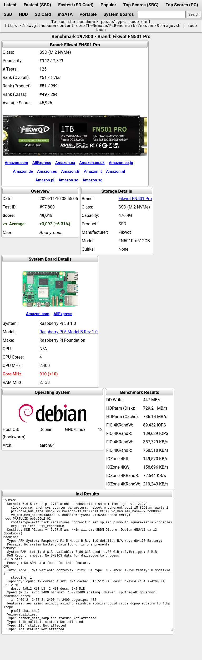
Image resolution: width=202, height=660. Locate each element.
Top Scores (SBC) (141, 4)
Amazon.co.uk (91, 162)
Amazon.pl (45, 180)
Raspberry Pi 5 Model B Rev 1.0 (68, 331)
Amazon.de (23, 171)
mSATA (65, 14)
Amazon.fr (70, 171)
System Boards (118, 14)
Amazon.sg (93, 180)
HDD (23, 14)
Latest (10, 4)
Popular (108, 4)
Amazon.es (47, 171)
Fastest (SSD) (37, 4)
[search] (162, 14)
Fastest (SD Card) (75, 4)
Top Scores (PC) (181, 4)
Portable (88, 14)
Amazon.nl (115, 171)
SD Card (43, 14)
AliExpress (41, 162)
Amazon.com (16, 162)
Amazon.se (68, 180)
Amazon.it (93, 171)
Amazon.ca (65, 162)
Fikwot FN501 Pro (135, 198)
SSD (8, 14)
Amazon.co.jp (121, 162)
